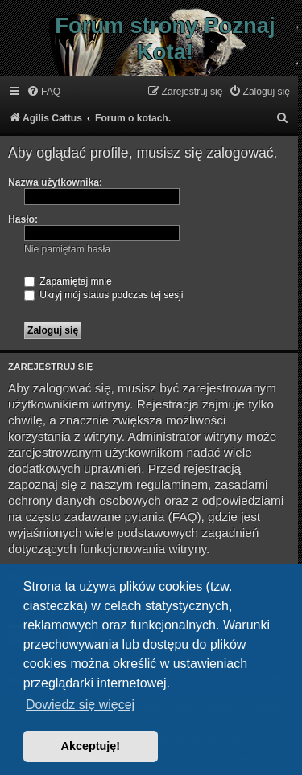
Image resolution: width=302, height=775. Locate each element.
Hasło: (23, 219)
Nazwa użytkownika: (55, 182)
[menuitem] (43, 92)
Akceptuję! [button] (91, 746)
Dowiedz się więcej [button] (80, 704)
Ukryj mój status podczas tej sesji (103, 295)
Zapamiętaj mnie (68, 281)
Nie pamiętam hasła (67, 249)
